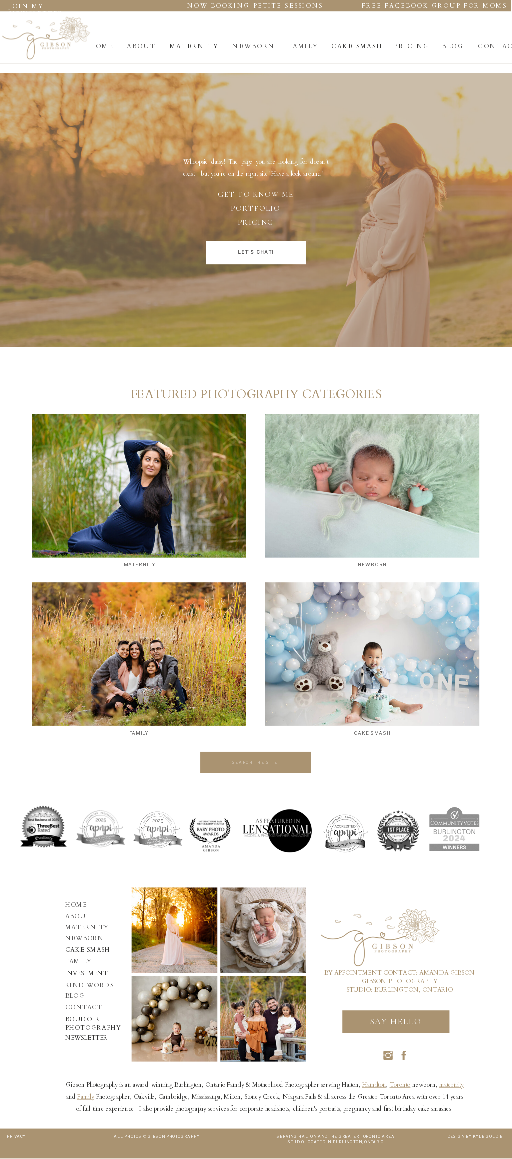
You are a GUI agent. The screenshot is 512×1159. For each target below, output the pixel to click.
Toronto (400, 1085)
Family (86, 1097)
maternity (452, 1085)
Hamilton (374, 1085)
